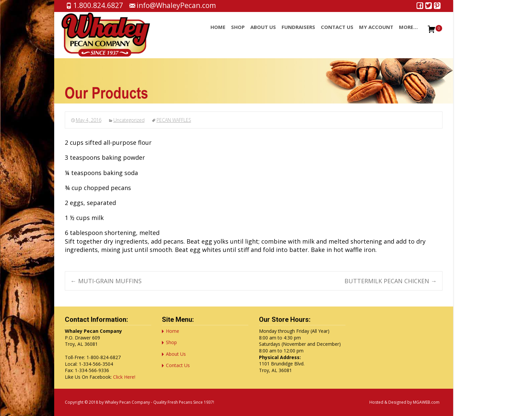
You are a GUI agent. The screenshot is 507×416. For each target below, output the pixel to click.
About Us (263, 33)
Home (217, 33)
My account (376, 33)
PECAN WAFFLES (174, 120)
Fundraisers (298, 33)
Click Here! (124, 377)
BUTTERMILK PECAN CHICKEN (390, 281)
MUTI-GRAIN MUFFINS (106, 281)
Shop (238, 33)
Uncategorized (129, 120)
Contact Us (337, 33)
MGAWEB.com (426, 402)
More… (408, 33)
